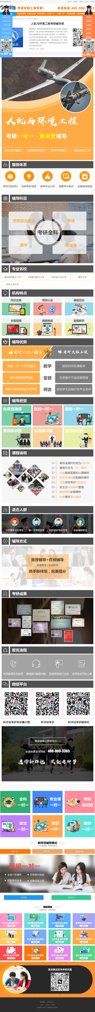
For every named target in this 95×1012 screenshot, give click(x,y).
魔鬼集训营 (80, 851)
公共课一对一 (61, 14)
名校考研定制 (31, 14)
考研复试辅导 (41, 14)
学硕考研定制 (6, 29)
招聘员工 (87, 1)
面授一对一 (15, 851)
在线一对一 (47, 851)
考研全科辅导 (21, 14)
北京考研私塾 (6, 37)
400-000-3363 (50, 1002)
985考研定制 (6, 21)
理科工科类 (21, 18)
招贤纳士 (48, 1004)
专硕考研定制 (6, 33)
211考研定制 (6, 25)
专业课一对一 (51, 14)
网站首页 (69, 1)
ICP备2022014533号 (52, 1007)
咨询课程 (24, 897)
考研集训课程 (71, 14)
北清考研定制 (6, 17)
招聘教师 (81, 1)
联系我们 (93, 1)
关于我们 (42, 1004)
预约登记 (71, 897)
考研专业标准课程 (12, 18)
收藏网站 (75, 1)
